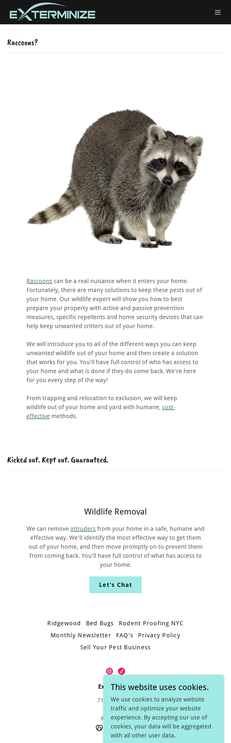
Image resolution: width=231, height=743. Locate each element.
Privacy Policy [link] (159, 635)
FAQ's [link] (124, 635)
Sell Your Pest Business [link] (115, 647)
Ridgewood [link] (64, 623)
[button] (218, 12)
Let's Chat (115, 584)
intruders (83, 528)
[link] (52, 12)
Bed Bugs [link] (100, 623)
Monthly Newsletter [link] (81, 635)
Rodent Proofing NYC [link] (151, 623)
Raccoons (39, 281)
